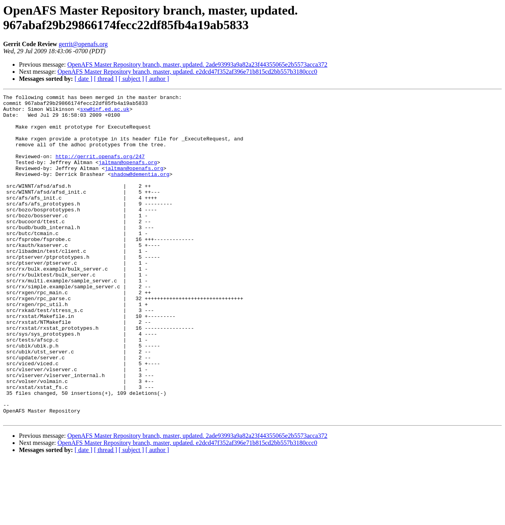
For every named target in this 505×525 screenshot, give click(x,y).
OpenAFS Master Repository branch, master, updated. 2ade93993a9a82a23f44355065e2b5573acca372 (197, 64)
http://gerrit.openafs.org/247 (100, 169)
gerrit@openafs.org (83, 44)
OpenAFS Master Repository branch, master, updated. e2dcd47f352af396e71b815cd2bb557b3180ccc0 (187, 71)
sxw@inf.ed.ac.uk (104, 112)
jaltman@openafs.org (128, 176)
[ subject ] (131, 78)
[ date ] (83, 78)
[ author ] (157, 78)
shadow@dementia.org (140, 190)
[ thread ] (105, 78)
